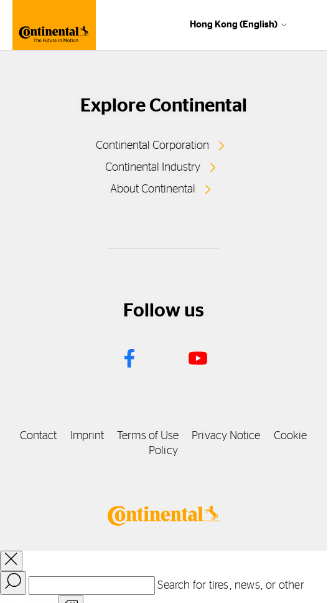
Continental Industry (152, 167)
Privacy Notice (226, 436)
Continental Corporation (152, 145)
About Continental (152, 189)
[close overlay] (11, 561)
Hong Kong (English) (234, 24)
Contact (38, 436)
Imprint (87, 436)
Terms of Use (148, 436)
